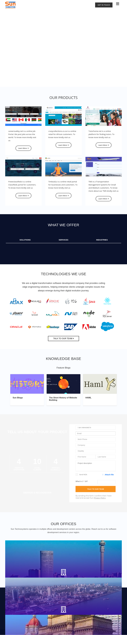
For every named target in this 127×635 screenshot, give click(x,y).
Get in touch (104, 5)
